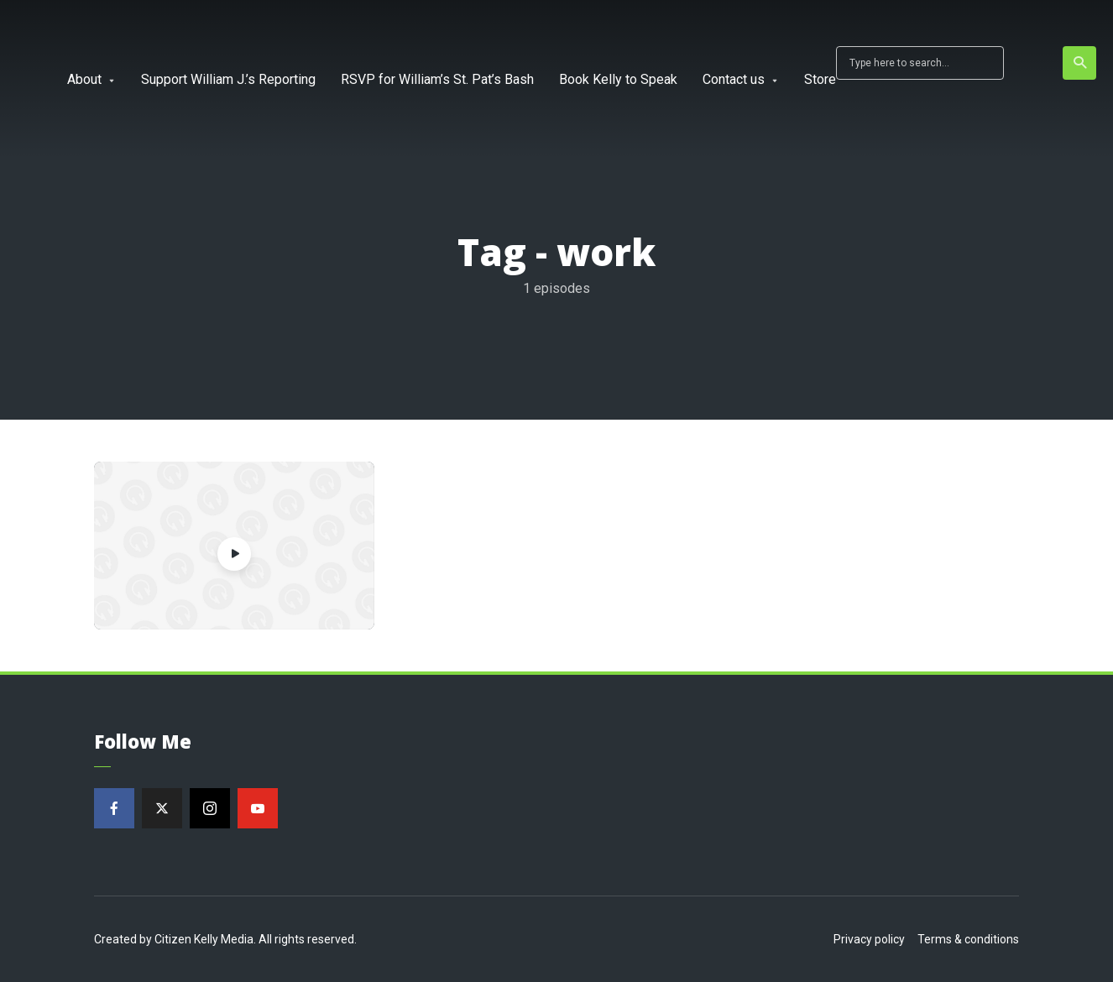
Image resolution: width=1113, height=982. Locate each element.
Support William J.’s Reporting (228, 79)
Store (820, 79)
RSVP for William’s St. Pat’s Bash (437, 79)
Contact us (734, 79)
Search (1080, 63)
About (84, 79)
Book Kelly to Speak (618, 79)
